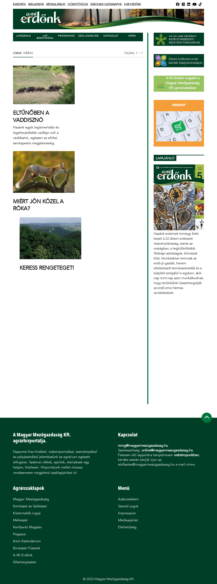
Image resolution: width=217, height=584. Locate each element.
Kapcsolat (110, 35)
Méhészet (20, 520)
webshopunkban (186, 455)
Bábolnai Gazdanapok (106, 4)
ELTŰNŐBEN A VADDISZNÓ (31, 116)
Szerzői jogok (128, 506)
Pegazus (19, 534)
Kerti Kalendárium (27, 541)
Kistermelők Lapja (27, 513)
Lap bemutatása (45, 37)
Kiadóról (19, 4)
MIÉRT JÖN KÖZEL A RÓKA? (38, 205)
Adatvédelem (128, 499)
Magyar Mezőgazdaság (31, 499)
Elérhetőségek (78, 4)
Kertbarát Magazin (27, 527)
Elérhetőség (127, 527)
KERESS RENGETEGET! (47, 267)
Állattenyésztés (24, 562)
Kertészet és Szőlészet (30, 506)
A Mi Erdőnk (132, 4)
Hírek (132, 35)
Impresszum (127, 513)
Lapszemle (23, 35)
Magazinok (36, 4)
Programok (66, 35)
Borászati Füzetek (26, 548)
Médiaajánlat (55, 4)
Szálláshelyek (88, 35)
